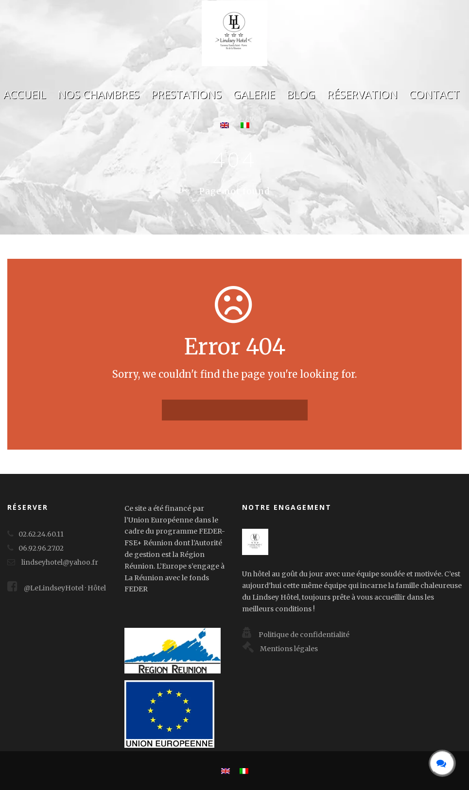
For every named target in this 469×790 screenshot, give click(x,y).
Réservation (362, 94)
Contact (434, 94)
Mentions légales (280, 648)
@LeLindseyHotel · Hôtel (56, 588)
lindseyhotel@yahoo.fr (59, 562)
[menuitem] (224, 130)
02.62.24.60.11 (41, 534)
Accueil (24, 94)
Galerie (254, 94)
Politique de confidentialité (295, 634)
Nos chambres (98, 94)
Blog (301, 94)
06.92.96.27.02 (41, 548)
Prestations (186, 94)
